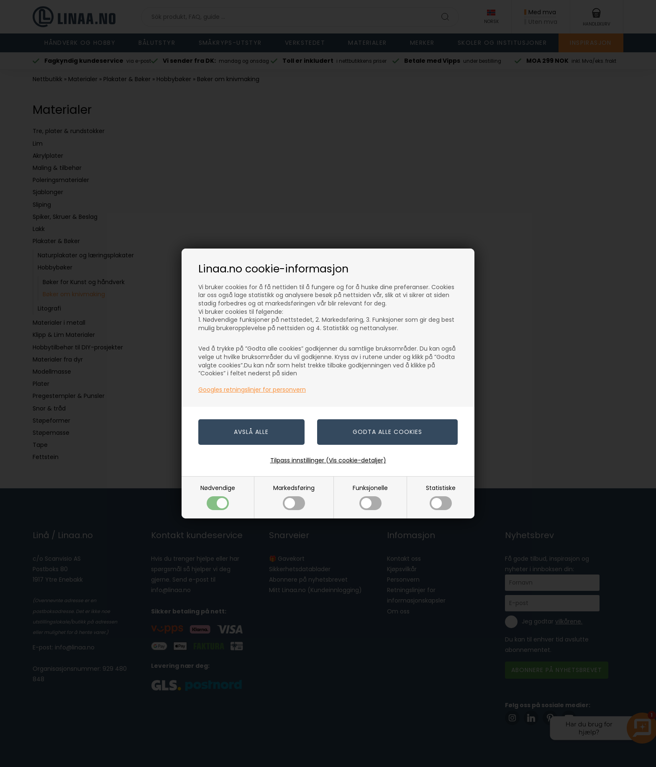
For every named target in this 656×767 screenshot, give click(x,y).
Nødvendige (217, 497)
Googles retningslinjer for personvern (252, 389)
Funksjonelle (370, 497)
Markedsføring (294, 497)
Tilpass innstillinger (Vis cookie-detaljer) (328, 460)
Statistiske (441, 497)
